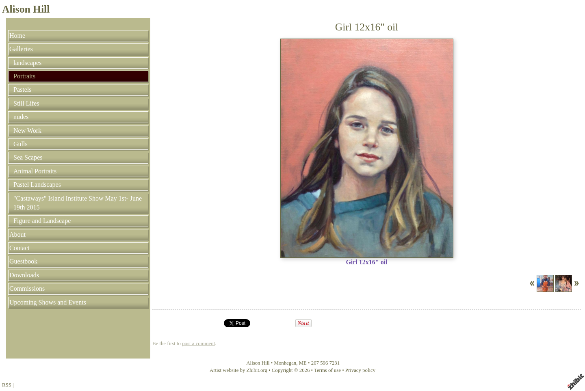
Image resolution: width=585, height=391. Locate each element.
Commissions (27, 288)
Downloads (24, 275)
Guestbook (23, 261)
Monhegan (285, 363)
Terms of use (327, 370)
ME (303, 363)
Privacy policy (360, 370)
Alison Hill (26, 9)
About (17, 234)
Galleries (21, 48)
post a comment (198, 343)
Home (17, 35)
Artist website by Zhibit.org (238, 370)
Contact (19, 247)
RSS (6, 385)
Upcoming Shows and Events (47, 302)
